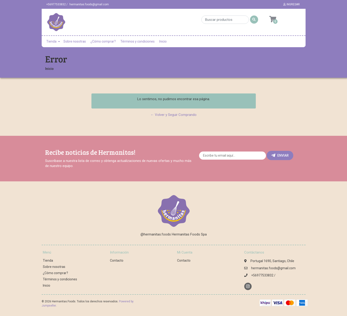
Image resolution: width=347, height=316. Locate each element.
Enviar (280, 155)
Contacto (116, 260)
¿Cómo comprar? (103, 41)
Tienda (51, 41)
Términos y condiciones (137, 41)
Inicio (163, 41)
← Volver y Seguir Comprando (173, 115)
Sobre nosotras (74, 41)
